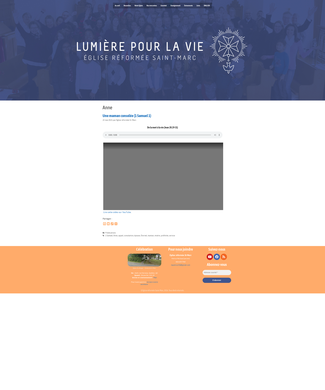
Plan (155, 278)
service (172, 236)
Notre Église (139, 5)
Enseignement (175, 5)
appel (120, 236)
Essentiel (164, 5)
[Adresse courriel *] (217, 272)
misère (157, 236)
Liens (198, 5)
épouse (137, 236)
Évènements (188, 5)
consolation (128, 236)
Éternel (144, 236)
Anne (115, 236)
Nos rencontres (152, 5)
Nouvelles (127, 5)
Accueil (117, 5)
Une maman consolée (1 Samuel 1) (127, 115)
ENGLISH (207, 5)
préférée (164, 236)
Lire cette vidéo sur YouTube (117, 212)
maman (151, 236)
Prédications (110, 233)
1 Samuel (109, 236)
